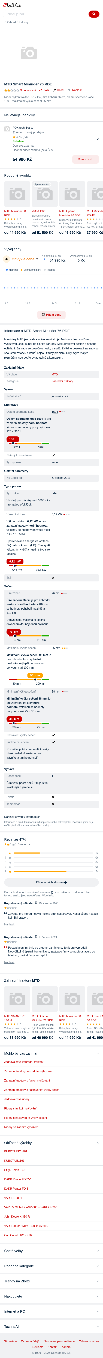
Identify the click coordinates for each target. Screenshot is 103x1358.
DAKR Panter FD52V (17, 1179)
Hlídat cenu (51, 314)
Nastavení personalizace (59, 1341)
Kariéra (66, 1347)
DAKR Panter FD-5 (16, 1188)
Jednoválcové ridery (16, 1099)
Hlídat (58, 90)
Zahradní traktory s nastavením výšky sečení (32, 1089)
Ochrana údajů (30, 1341)
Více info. (48, 895)
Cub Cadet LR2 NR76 (18, 1235)
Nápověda (10, 1341)
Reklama (38, 1347)
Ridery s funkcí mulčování (20, 1108)
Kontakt (52, 1347)
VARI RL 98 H (13, 1197)
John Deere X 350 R (17, 1216)
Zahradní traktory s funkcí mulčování (27, 1080)
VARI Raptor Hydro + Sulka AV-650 (26, 1225)
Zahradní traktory (17, 22)
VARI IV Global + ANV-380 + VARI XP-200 (30, 1207)
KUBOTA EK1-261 (15, 1151)
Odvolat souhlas (89, 1341)
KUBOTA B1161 (14, 1160)
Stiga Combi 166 (14, 1170)
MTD (55, 374)
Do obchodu (85, 159)
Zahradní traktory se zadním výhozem (28, 1071)
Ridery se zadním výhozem (21, 1127)
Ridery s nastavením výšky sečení (25, 1117)
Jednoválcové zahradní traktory (23, 1061)
